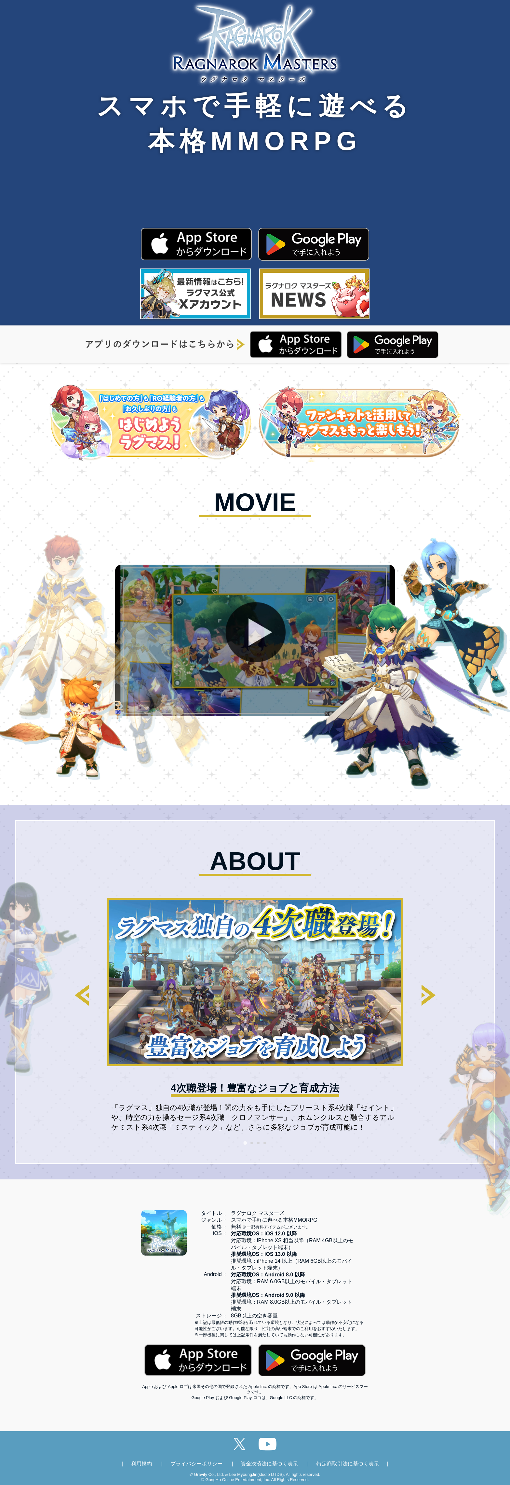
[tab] (245, 1143)
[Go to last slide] (81, 995)
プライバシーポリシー (196, 1463)
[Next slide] (428, 995)
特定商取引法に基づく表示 (347, 1463)
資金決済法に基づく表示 (269, 1463)
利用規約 (141, 1463)
